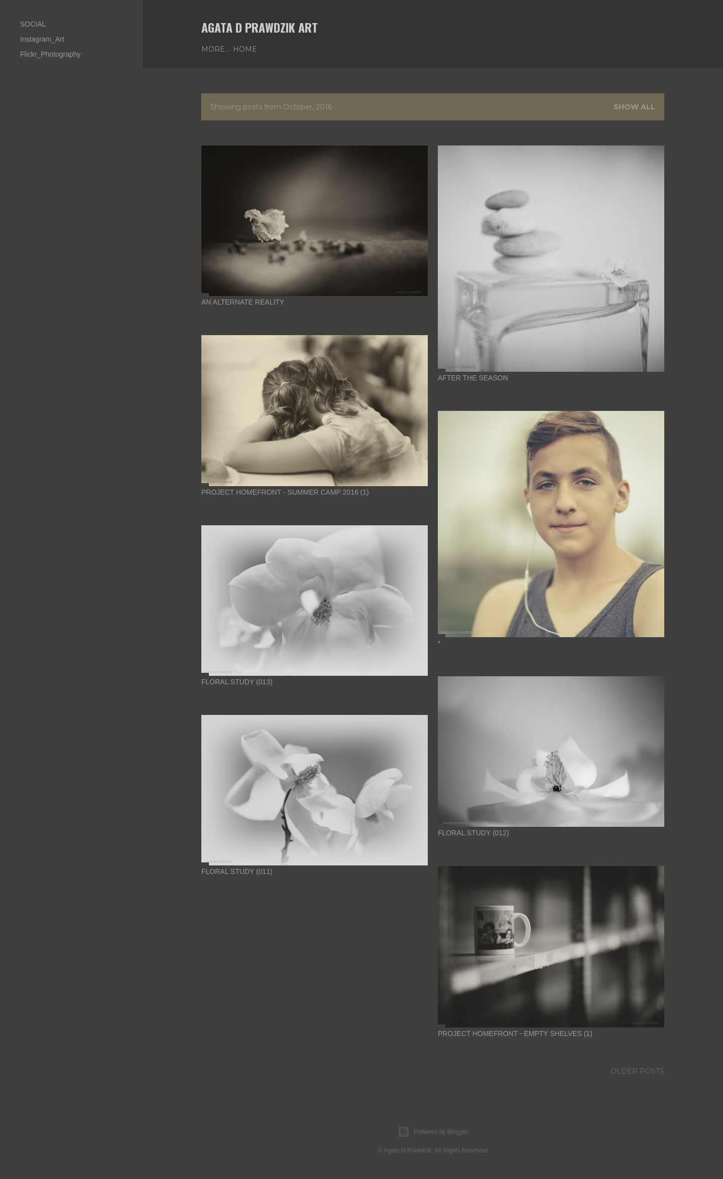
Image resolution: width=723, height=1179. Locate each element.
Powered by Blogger (433, 1132)
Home (217, 49)
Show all (634, 106)
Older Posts (637, 1071)
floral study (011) (237, 871)
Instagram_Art (42, 39)
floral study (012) (473, 833)
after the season (473, 378)
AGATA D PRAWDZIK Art (259, 27)
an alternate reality (242, 302)
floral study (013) (237, 682)
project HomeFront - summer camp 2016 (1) (285, 492)
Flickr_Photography (50, 54)
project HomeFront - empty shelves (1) (515, 1033)
